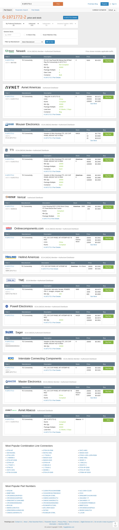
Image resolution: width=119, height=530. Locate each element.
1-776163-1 (47, 467)
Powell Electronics (36, 306)
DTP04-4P (46, 462)
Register (104, 4)
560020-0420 (83, 453)
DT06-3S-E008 (12, 472)
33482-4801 (83, 458)
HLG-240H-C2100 (85, 491)
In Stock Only (29, 35)
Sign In (114, 4)
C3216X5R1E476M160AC (52, 493)
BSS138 (9, 505)
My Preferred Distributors (15, 24)
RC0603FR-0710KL (49, 505)
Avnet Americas (31, 87)
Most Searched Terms (36, 522)
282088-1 (46, 470)
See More (93, 104)
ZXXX (81, 493)
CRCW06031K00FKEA (87, 508)
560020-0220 (47, 458)
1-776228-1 (47, 455)
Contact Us (18, 522)
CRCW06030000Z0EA (14, 503)
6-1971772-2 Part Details (52, 77)
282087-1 (82, 460)
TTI (27, 150)
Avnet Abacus (29, 410)
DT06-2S (10, 467)
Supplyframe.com (68, 527)
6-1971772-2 (9, 60)
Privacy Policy (62, 522)
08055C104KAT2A (13, 508)
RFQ (108, 420)
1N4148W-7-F (84, 498)
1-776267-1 (11, 465)
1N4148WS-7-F (84, 500)
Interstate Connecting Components (51, 358)
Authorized (34, 24)
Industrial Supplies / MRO (67, 24)
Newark (33, 51)
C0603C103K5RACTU (14, 513)
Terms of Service (73, 522)
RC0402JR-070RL (49, 495)
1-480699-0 (11, 458)
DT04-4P (10, 450)
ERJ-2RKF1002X (49, 508)
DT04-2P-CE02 (84, 470)
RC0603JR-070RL (49, 513)
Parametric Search (50, 522)
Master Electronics (41, 381)
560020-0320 (47, 460)
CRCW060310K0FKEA (14, 495)
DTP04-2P (10, 462)
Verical (24, 197)
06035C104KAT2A (85, 510)
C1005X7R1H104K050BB (52, 491)
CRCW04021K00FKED (14, 498)
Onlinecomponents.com (42, 228)
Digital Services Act (87, 522)
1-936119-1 (83, 462)
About (25, 522)
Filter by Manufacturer (12, 42)
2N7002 (45, 510)
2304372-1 (83, 465)
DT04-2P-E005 (48, 472)
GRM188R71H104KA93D (88, 495)
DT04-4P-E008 (84, 467)
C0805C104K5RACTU (50, 498)
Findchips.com (10, 4)
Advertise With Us (63, 524)
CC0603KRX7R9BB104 (87, 503)
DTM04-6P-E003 (85, 472)
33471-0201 (11, 470)
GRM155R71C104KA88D (15, 500)
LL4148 (81, 513)
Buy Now (108, 61)
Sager (28, 332)
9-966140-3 (47, 465)
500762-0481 (47, 453)
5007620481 (11, 453)
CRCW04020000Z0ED (50, 503)
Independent (48, 24)
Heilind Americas (39, 257)
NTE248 (9, 491)
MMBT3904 (11, 493)
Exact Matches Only (48, 35)
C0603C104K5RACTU (50, 500)
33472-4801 (83, 450)
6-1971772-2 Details (70, 17)
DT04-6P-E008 (12, 460)
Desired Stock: (12, 34)
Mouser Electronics (40, 124)
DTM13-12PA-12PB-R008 (88, 455)
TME (29, 280)
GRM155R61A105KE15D (15, 510)
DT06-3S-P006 (48, 450)
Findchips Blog (93, 4)
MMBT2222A (83, 505)
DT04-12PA (11, 455)
